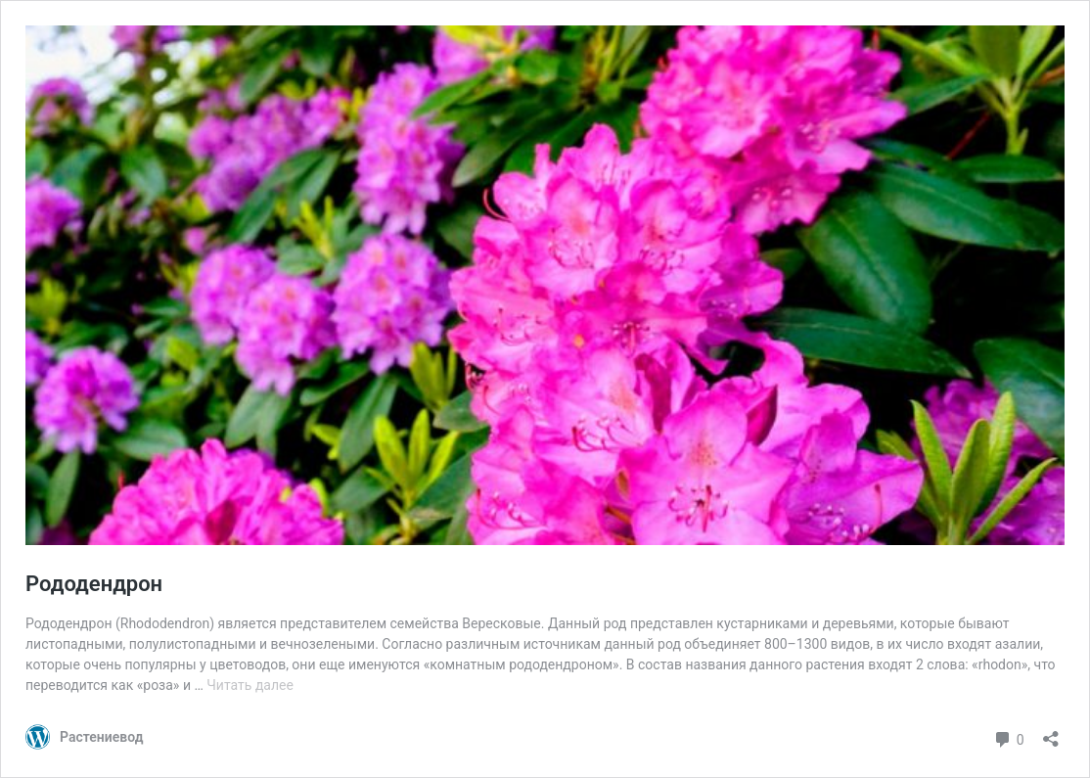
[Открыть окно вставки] (1051, 732)
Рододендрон (93, 584)
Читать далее (250, 685)
